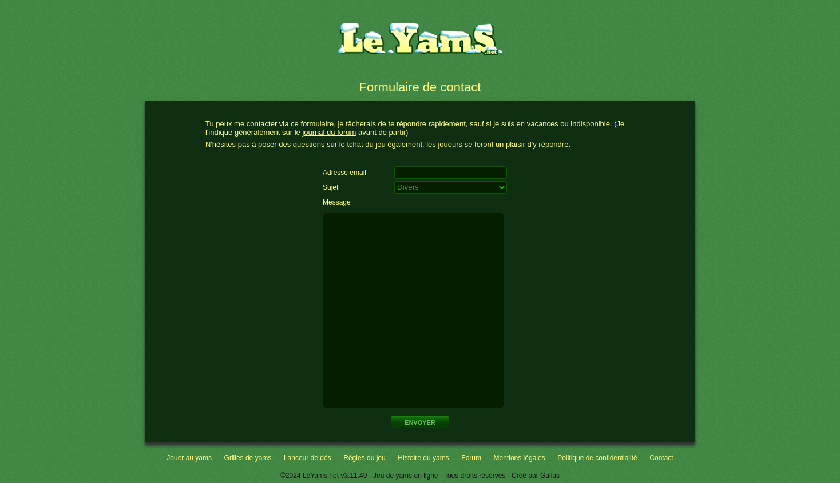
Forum (471, 458)
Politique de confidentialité (597, 458)
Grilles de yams (248, 458)
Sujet (330, 187)
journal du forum (329, 132)
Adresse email (344, 173)
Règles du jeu (364, 458)
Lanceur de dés (307, 458)
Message (337, 202)
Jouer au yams (189, 458)
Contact (661, 458)
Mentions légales (519, 458)
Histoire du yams (423, 458)
